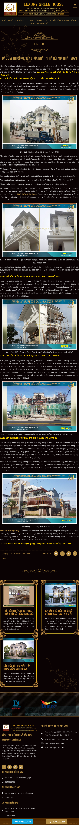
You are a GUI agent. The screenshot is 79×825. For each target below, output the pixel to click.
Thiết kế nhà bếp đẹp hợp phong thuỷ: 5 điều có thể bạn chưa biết (18, 612)
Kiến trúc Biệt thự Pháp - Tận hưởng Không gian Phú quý (16, 667)
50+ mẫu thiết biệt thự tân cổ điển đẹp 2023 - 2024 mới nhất (58, 612)
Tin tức (39, 44)
